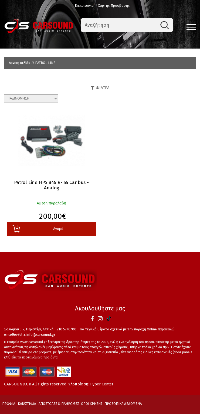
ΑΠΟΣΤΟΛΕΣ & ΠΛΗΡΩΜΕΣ (59, 404)
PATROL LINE (45, 63)
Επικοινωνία (84, 6)
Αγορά (37, 229)
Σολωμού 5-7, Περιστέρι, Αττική (28, 329)
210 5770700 (66, 329)
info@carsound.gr (40, 335)
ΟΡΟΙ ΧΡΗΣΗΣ (92, 404)
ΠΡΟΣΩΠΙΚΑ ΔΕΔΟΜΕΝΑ (123, 404)
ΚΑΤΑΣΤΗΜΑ (27, 404)
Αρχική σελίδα (19, 63)
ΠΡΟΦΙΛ (8, 404)
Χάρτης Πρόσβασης (114, 6)
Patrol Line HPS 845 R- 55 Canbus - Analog (51, 185)
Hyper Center (101, 384)
